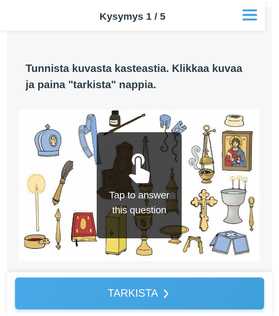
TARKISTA (133, 293)
